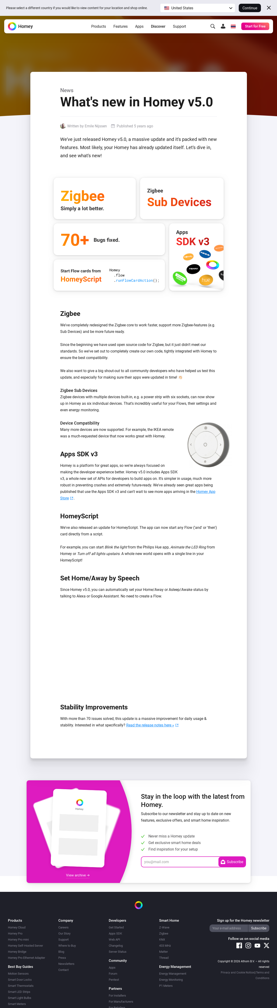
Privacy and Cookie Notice (237, 972)
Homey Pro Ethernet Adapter (26, 957)
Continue (249, 8)
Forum (113, 973)
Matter (163, 951)
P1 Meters (166, 985)
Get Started (116, 927)
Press (62, 957)
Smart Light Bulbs (19, 998)
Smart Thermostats (21, 985)
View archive (78, 875)
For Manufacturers (121, 1001)
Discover (158, 26)
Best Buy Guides (20, 967)
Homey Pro (15, 933)
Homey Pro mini (18, 939)
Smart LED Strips (19, 992)
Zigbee (163, 933)
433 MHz (165, 945)
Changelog (116, 945)
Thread (163, 957)
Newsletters (66, 964)
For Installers (117, 995)
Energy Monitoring (171, 979)
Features (120, 26)
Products (98, 26)
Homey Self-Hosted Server (25, 945)
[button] (197, 8)
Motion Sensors (18, 973)
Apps (139, 26)
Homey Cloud (16, 927)
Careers (63, 927)
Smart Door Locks (20, 979)
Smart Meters (17, 1004)
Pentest (114, 979)
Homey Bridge (17, 951)
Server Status (117, 951)
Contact (63, 970)
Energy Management (172, 973)
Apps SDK (115, 933)
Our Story (64, 933)
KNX (162, 939)
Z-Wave (164, 927)
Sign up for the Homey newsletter (243, 920)
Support (179, 26)
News (67, 90)
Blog (61, 951)
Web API (114, 939)
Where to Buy (67, 945)
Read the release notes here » (150, 725)
